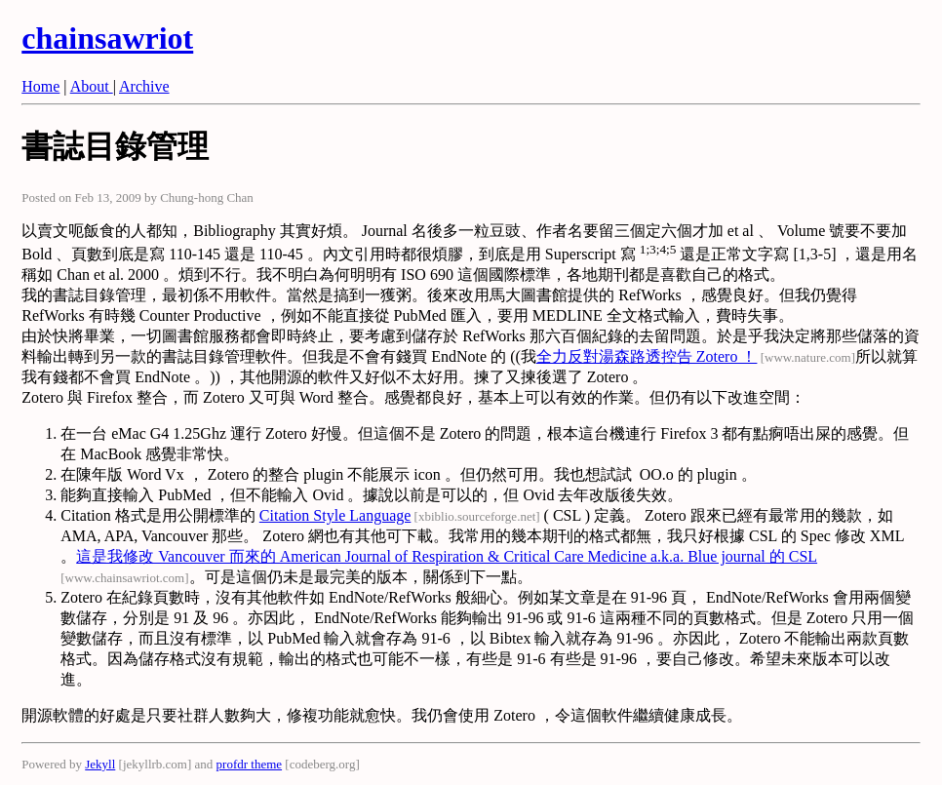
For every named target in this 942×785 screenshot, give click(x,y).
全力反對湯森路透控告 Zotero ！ (647, 356)
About (91, 86)
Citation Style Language (335, 515)
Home (40, 86)
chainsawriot (107, 38)
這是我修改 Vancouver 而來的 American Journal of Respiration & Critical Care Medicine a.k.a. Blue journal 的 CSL (446, 556)
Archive (144, 86)
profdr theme (249, 764)
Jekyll (100, 764)
